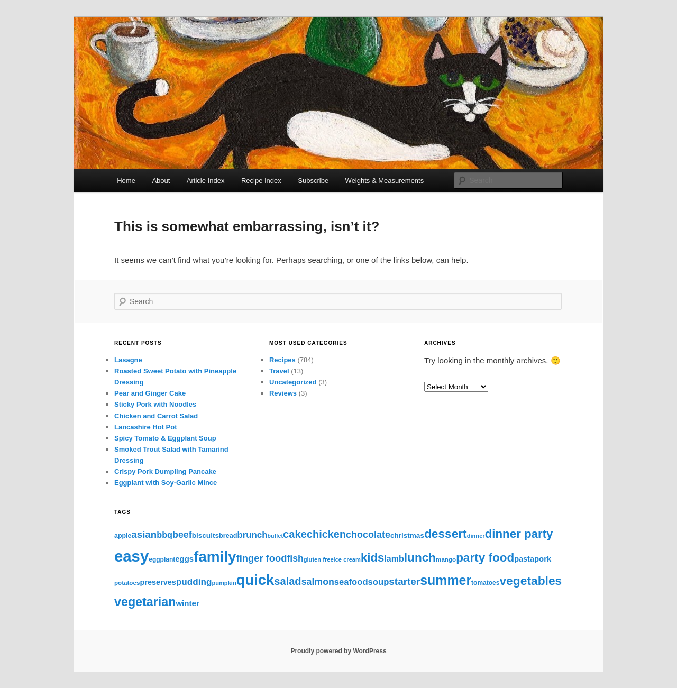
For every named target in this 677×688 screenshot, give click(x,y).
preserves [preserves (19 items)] (158, 582)
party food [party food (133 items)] (485, 557)
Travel (279, 371)
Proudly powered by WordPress (338, 651)
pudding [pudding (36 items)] (194, 582)
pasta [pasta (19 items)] (524, 559)
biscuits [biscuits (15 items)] (205, 535)
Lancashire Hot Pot (145, 427)
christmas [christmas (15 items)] (407, 535)
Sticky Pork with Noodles (155, 404)
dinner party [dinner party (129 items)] (519, 533)
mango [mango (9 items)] (446, 559)
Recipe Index (261, 181)
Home (126, 181)
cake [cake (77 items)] (295, 534)
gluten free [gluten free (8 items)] (319, 559)
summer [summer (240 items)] (445, 580)
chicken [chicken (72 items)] (326, 534)
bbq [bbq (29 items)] (164, 534)
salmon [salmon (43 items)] (317, 581)
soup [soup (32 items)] (378, 582)
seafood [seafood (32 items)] (351, 582)
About (161, 181)
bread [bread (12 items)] (228, 535)
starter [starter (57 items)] (404, 581)
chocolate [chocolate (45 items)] (368, 534)
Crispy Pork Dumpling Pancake (165, 471)
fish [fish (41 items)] (295, 558)
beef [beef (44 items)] (182, 534)
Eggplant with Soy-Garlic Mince (165, 483)
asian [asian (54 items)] (144, 534)
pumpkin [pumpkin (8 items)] (224, 583)
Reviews (283, 393)
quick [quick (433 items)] (255, 580)
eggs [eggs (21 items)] (184, 559)
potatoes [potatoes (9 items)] (127, 582)
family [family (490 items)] (215, 556)
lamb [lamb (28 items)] (394, 558)
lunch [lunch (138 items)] (420, 557)
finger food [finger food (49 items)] (261, 558)
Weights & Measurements (384, 181)
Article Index (206, 181)
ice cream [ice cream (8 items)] (347, 559)
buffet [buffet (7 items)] (275, 536)
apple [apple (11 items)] (122, 535)
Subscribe (313, 181)
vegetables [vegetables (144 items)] (530, 581)
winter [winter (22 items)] (187, 603)
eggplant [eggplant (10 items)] (162, 559)
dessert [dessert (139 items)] (445, 533)
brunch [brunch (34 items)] (252, 535)
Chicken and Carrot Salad (156, 416)
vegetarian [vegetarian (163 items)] (145, 602)
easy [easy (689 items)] (131, 556)
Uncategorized (293, 382)
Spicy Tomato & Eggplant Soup (165, 438)
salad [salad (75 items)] (287, 581)
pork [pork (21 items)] (542, 559)
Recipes (282, 360)
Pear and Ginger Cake (150, 393)
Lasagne (128, 360)
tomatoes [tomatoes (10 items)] (485, 582)
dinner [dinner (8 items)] (476, 536)
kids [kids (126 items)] (372, 557)
